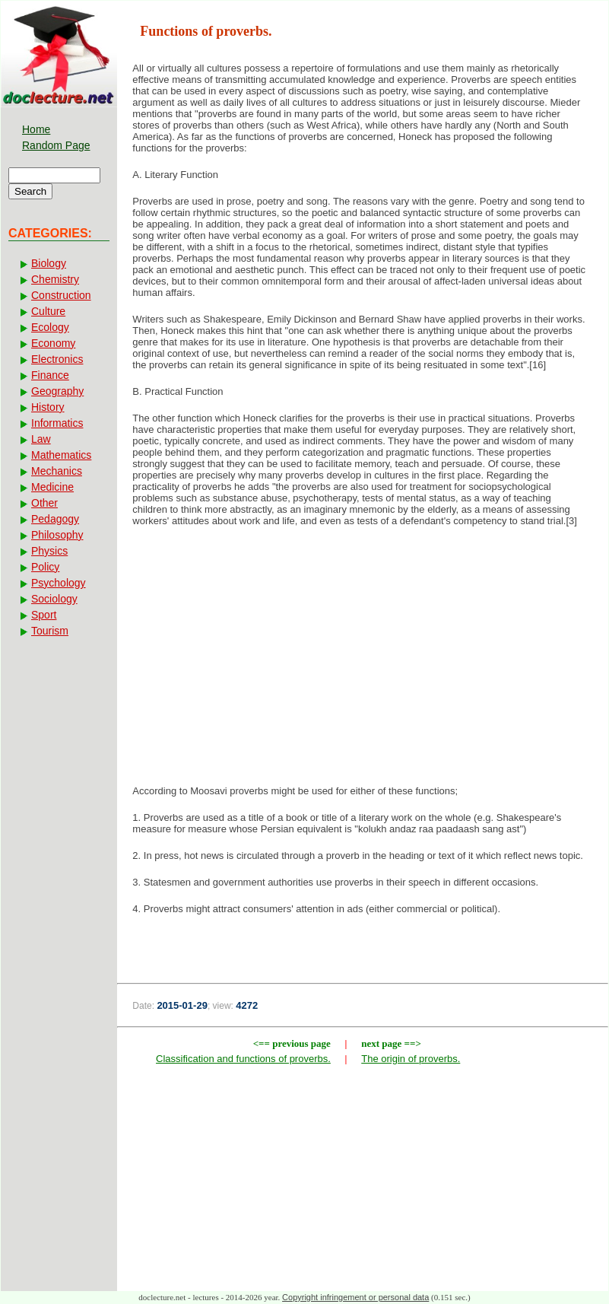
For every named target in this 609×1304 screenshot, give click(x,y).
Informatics (57, 423)
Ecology (50, 327)
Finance (50, 375)
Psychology (58, 583)
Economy (53, 343)
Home (36, 129)
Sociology (54, 599)
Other (44, 503)
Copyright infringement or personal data (355, 1297)
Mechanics (56, 471)
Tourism (49, 631)
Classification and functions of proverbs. (243, 1058)
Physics (49, 551)
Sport (43, 615)
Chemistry (55, 279)
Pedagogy (55, 519)
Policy (45, 567)
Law (41, 439)
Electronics (57, 359)
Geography (57, 391)
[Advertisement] (362, 660)
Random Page (56, 145)
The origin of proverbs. (410, 1058)
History (48, 407)
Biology (48, 263)
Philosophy (57, 535)
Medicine (52, 487)
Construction (61, 295)
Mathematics (61, 455)
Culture (48, 311)
